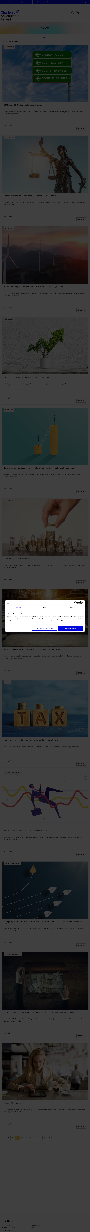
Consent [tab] (18, 607)
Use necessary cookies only (45, 628)
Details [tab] (45, 607)
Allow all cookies (70, 628)
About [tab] (71, 607)
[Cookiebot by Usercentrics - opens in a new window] (75, 602)
